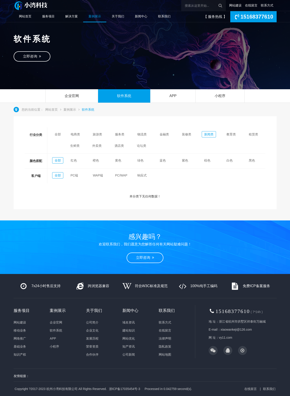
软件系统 (124, 96)
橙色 (96, 160)
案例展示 (94, 16)
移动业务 (20, 330)
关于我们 (118, 16)
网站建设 (235, 5)
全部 (58, 134)
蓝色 (163, 160)
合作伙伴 (92, 354)
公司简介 (92, 322)
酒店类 (119, 145)
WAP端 (98, 175)
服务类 (119, 134)
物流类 (142, 134)
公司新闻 (128, 354)
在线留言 (251, 5)
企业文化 (92, 330)
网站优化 (128, 338)
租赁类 (253, 134)
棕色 (207, 160)
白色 (229, 160)
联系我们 (164, 16)
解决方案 (71, 16)
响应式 (142, 175)
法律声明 (165, 338)
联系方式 (267, 5)
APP (173, 96)
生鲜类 (75, 145)
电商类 (75, 134)
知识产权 (20, 354)
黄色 (118, 160)
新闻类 (209, 134)
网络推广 (20, 338)
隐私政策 (165, 346)
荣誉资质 (92, 346)
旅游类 (97, 134)
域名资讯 (128, 322)
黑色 (252, 160)
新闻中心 (141, 16)
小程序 (220, 96)
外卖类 (97, 145)
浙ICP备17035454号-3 (124, 389)
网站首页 (25, 16)
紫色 (185, 160)
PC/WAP (121, 175)
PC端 (74, 175)
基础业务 (20, 346)
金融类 (164, 134)
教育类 (231, 134)
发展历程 (92, 338)
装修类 (186, 134)
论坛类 (141, 145)
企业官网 (72, 96)
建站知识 (128, 330)
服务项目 (48, 16)
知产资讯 (128, 346)
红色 (74, 160)
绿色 (140, 160)
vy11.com (225, 337)
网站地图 (165, 354)
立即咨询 (32, 56)
